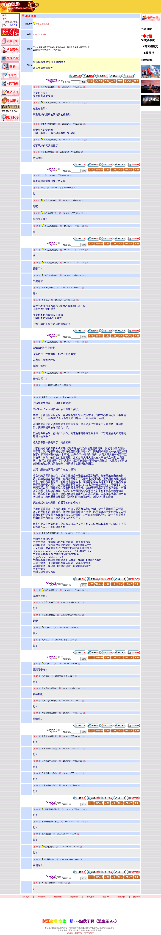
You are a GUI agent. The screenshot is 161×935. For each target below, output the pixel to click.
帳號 (5, 15)
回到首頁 (25, 897)
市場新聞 (41, 897)
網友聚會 (58, 897)
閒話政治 (74, 897)
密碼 (5, 19)
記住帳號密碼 (11, 22)
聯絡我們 (121, 897)
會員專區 (90, 897)
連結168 (106, 897)
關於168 (136, 897)
